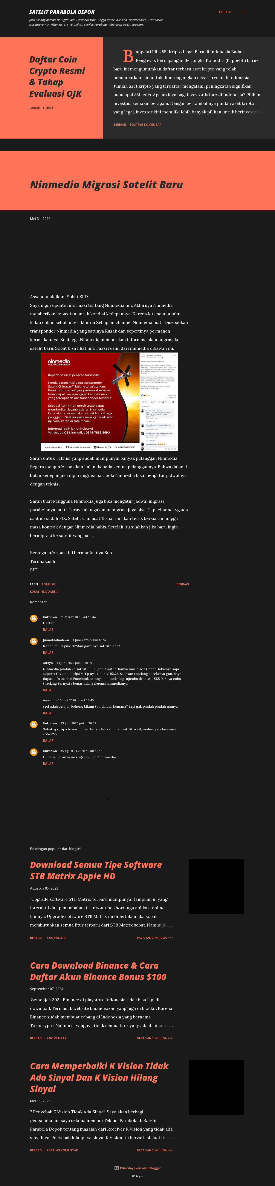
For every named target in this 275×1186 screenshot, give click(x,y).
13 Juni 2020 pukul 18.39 (74, 663)
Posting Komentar (145, 124)
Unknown (50, 617)
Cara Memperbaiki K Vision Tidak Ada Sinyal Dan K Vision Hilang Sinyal (99, 1077)
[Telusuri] (224, 12)
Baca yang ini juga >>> (155, 938)
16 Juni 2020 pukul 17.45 (76, 700)
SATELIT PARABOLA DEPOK (62, 11)
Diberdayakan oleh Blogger (137, 1168)
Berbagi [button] (119, 124)
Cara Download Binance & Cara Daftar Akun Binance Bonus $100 (98, 971)
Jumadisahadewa (56, 640)
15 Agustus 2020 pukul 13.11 (81, 751)
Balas (48, 629)
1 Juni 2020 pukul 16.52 (89, 640)
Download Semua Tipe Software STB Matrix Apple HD (96, 870)
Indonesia (50, 591)
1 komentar (56, 938)
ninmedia (48, 584)
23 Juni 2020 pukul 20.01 (78, 723)
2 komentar (56, 1038)
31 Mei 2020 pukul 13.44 (78, 617)
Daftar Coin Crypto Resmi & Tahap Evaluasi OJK (57, 76)
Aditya (48, 663)
